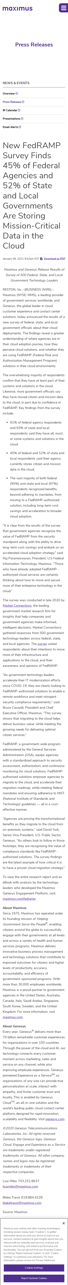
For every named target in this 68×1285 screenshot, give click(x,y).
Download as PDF (52, 258)
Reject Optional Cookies (34, 1279)
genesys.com (55, 1119)
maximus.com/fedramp (19, 899)
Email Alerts (10, 127)
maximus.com (13, 1017)
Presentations (11, 119)
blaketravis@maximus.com (22, 1203)
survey (42, 644)
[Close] (64, 1225)
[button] (63, 7)
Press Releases (12, 102)
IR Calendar (10, 110)
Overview (9, 93)
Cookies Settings (34, 1269)
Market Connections (17, 605)
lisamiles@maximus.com (20, 1186)
